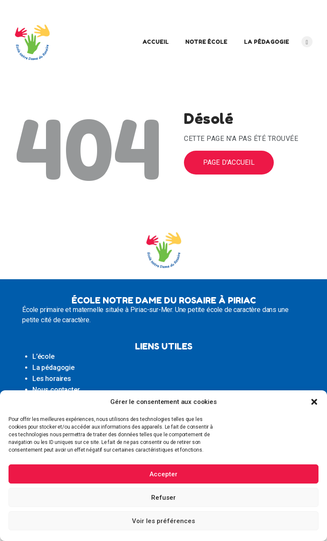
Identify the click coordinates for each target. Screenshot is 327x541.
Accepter (163, 474)
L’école (43, 356)
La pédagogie (53, 368)
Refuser (163, 497)
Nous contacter (56, 390)
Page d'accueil (229, 162)
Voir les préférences (163, 521)
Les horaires (51, 379)
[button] (314, 402)
